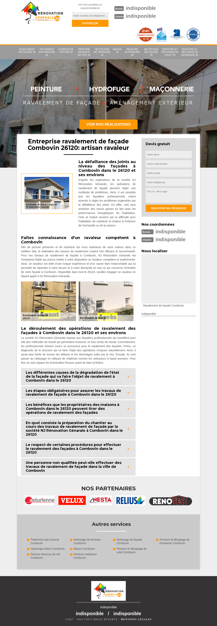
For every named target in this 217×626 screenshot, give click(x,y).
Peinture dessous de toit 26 (84, 52)
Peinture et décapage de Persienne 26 (189, 52)
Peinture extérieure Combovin (85, 556)
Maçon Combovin (84, 548)
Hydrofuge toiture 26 (66, 50)
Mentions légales (136, 619)
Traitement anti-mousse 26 (47, 52)
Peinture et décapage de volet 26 (170, 52)
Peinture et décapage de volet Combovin (132, 550)
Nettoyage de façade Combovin (129, 541)
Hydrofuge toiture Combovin (47, 548)
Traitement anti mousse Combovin (44, 541)
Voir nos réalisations (108, 124)
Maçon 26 (117, 50)
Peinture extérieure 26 (132, 52)
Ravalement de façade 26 (27, 50)
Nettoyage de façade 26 (151, 52)
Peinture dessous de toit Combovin (45, 556)
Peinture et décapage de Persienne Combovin (175, 541)
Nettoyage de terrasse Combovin (87, 541)
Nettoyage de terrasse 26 (102, 52)
